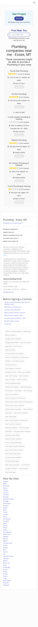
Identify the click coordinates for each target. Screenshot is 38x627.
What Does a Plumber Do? (12, 307)
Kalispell (5, 536)
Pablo (5, 523)
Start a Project (7, 608)
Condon (5, 514)
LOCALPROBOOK (12, 2)
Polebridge (6, 567)
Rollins (5, 572)
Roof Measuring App (16, 606)
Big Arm (5, 539)
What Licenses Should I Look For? (15, 313)
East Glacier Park (8, 499)
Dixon (5, 517)
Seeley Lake (6, 534)
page (4, 255)
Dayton (5, 547)
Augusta (5, 481)
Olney (5, 565)
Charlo (5, 512)
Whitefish (6, 583)
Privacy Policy (28, 604)
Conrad (5, 492)
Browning (6, 486)
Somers (5, 574)
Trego (5, 578)
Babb (4, 484)
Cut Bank (6, 495)
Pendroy (5, 506)
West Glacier (7, 581)
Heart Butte (6, 503)
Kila (4, 554)
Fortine (5, 552)
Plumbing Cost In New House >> (13, 223)
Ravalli (5, 528)
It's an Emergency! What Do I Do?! (15, 318)
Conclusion (7, 324)
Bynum (5, 488)
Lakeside (6, 558)
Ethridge (5, 501)
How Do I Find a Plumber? (12, 310)
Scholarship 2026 (28, 601)
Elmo (4, 550)
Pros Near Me (6, 606)
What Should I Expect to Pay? (13, 315)
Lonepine (6, 521)
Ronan (5, 530)
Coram (5, 545)
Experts (13, 604)
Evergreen (6, 585)
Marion (5, 561)
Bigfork (5, 541)
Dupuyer (6, 497)
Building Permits (8, 292)
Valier (5, 510)
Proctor (5, 569)
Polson (5, 525)
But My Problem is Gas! (11, 321)
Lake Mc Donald (8, 556)
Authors (26, 606)
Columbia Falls (7, 543)
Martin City (6, 563)
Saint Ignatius (7, 532)
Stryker (5, 576)
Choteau (5, 490)
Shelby (5, 508)
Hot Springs (6, 519)
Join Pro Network (16, 601)
